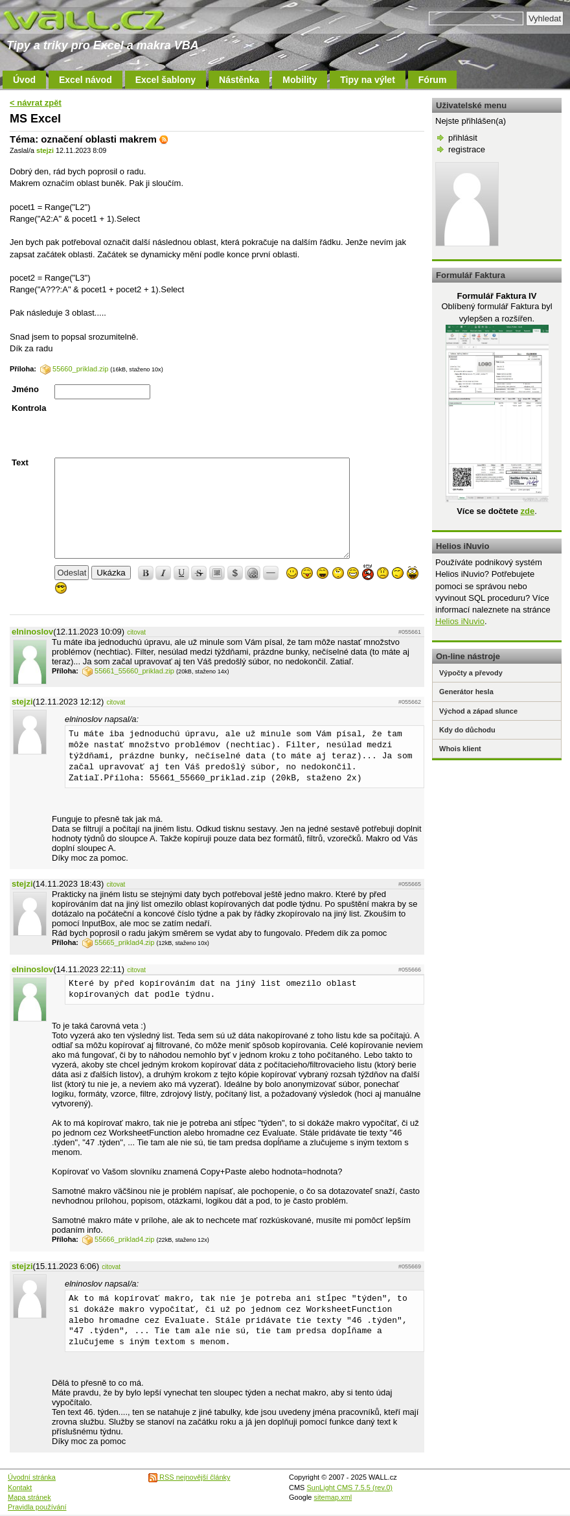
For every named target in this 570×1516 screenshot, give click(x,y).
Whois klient (460, 748)
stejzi (45, 150)
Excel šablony (165, 80)
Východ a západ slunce (478, 711)
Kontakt (20, 1487)
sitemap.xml (333, 1497)
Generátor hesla (466, 691)
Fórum (432, 80)
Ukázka (111, 572)
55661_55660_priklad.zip (128, 671)
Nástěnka (239, 80)
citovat (136, 632)
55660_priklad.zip (74, 369)
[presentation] (152, 428)
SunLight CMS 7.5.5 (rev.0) (350, 1487)
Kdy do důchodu (467, 730)
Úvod (24, 80)
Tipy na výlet (367, 80)
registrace (466, 149)
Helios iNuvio (459, 621)
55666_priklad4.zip (118, 1239)
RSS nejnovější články (189, 1477)
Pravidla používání (37, 1507)
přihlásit (462, 138)
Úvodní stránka (32, 1477)
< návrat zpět (36, 103)
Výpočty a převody (471, 673)
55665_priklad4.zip (118, 942)
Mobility (299, 80)
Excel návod (85, 80)
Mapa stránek (29, 1497)
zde (527, 511)
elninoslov (32, 631)
